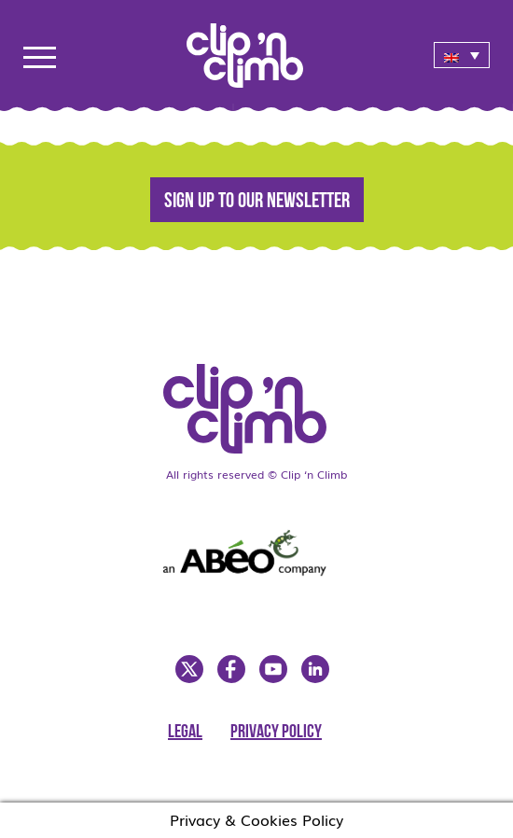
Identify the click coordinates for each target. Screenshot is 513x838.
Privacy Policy (276, 732)
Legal (185, 732)
